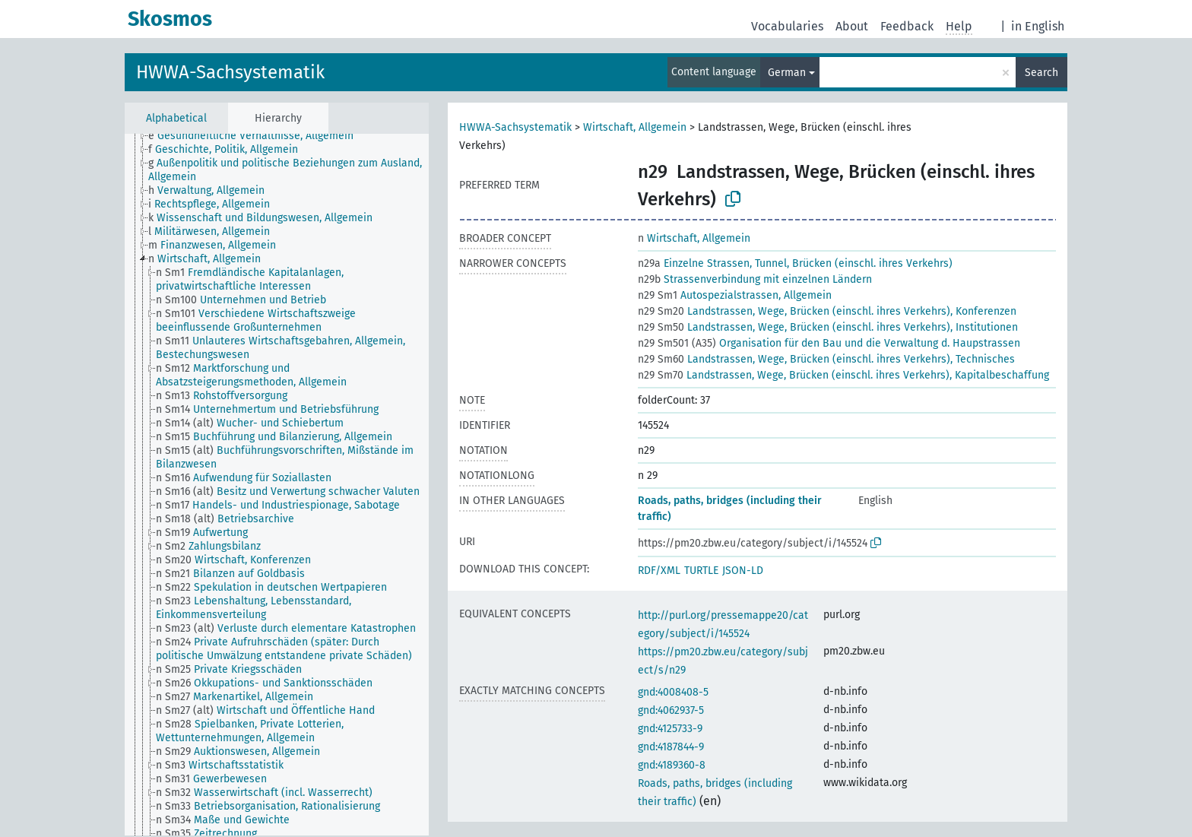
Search (1041, 72)
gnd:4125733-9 (670, 728)
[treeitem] (257, 136)
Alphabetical (176, 118)
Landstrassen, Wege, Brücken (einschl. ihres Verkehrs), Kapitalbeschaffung (843, 375)
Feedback (907, 26)
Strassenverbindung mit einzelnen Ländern (755, 279)
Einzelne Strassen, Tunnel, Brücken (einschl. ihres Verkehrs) (795, 263)
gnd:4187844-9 (671, 746)
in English (1037, 26)
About (851, 26)
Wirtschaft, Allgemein (634, 127)
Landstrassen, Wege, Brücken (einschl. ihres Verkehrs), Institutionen (828, 327)
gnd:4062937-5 (671, 710)
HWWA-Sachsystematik (230, 72)
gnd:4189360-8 (671, 765)
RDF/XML (659, 570)
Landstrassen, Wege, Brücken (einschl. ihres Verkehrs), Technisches (826, 359)
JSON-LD (742, 570)
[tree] (277, 484)
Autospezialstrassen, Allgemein (735, 295)
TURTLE (701, 570)
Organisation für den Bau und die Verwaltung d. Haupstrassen (829, 343)
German (787, 72)
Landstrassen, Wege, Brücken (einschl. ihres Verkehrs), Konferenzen (827, 311)
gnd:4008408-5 (673, 692)
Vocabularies (787, 26)
